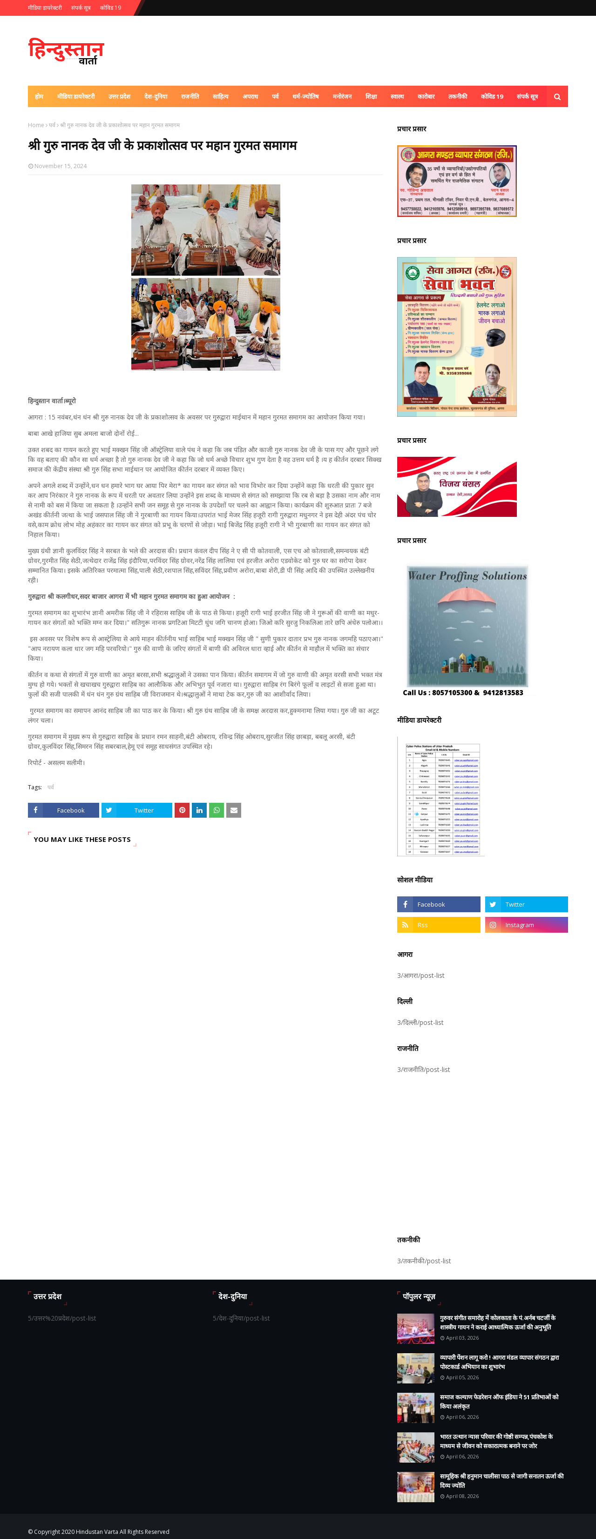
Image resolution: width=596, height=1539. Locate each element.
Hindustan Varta (97, 1532)
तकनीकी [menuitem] (457, 96)
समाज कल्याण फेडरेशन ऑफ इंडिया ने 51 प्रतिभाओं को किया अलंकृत (499, 1401)
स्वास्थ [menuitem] (397, 96)
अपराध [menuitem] (250, 96)
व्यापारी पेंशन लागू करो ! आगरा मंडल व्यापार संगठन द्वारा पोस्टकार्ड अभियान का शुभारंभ (499, 1362)
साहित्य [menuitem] (221, 96)
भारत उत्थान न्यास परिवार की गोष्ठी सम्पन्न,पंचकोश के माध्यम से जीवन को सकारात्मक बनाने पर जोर (496, 1441)
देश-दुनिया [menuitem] (155, 96)
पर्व (52, 125)
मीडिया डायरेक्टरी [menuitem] (76, 96)
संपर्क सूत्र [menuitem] (527, 96)
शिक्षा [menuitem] (371, 96)
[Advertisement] (482, 1153)
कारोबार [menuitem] (426, 96)
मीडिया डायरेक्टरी (45, 8)
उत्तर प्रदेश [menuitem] (119, 96)
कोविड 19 (110, 8)
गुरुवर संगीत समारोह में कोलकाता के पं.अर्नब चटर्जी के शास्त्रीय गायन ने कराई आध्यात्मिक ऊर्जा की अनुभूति (497, 1322)
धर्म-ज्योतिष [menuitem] (305, 96)
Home (36, 125)
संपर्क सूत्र (81, 8)
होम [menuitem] (39, 96)
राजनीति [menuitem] (190, 96)
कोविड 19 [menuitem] (492, 96)
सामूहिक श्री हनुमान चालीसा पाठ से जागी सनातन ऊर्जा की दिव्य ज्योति (501, 1481)
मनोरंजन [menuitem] (342, 96)
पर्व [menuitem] (275, 96)
